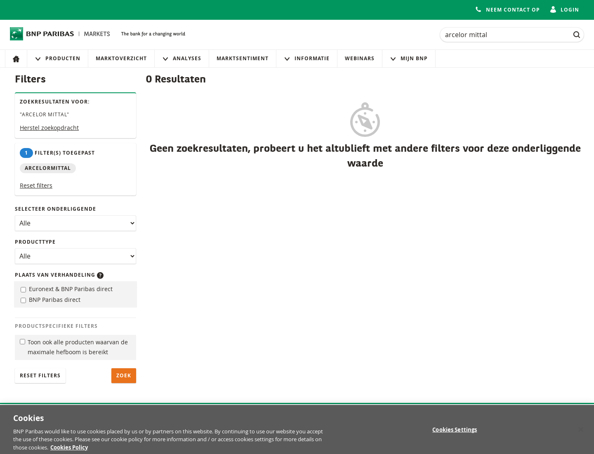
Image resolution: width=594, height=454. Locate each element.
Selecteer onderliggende (55, 208)
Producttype (35, 241)
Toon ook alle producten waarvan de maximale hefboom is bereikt (74, 347)
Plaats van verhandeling (59, 274)
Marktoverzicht (121, 58)
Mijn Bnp (409, 58)
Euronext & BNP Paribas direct (67, 289)
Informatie (307, 58)
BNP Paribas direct (50, 299)
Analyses (181, 58)
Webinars (360, 58)
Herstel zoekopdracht (49, 128)
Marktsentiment (243, 58)
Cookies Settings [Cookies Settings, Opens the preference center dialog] (454, 433)
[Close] (581, 433)
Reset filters (36, 185)
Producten (57, 58)
